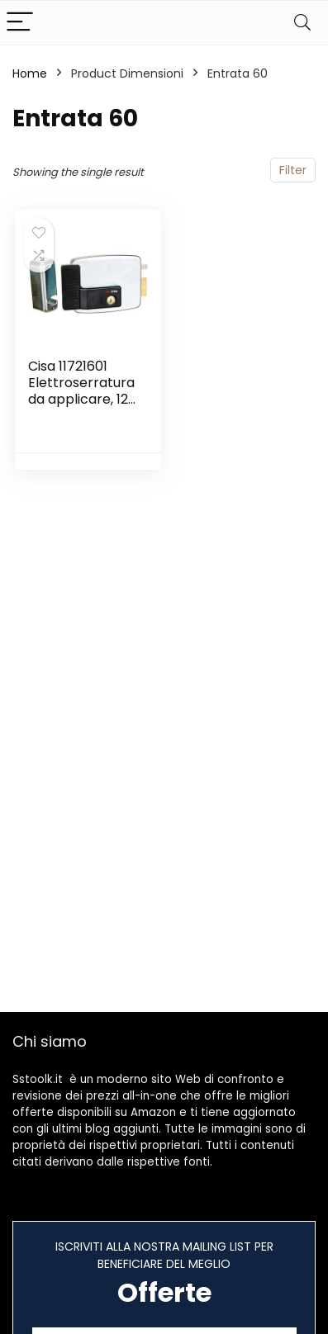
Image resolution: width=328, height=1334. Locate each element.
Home (29, 73)
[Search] (302, 23)
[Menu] (20, 23)
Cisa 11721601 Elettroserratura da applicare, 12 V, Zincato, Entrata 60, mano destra (81, 407)
